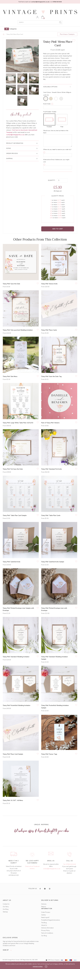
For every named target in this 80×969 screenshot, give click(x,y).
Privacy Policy (45, 930)
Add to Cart (57, 229)
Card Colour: (47, 92)
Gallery (43, 915)
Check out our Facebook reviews (32, 867)
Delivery (43, 904)
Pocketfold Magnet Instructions (50, 920)
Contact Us (6, 904)
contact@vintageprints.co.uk (51, 869)
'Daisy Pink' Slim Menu (10, 376)
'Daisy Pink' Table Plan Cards (50, 515)
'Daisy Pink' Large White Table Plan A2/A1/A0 (18, 423)
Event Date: (47, 104)
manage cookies (38, 966)
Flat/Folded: (47, 112)
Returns (43, 907)
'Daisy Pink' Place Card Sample (13, 754)
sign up (8, 950)
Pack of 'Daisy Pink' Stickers (50, 423)
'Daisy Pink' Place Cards (49, 330)
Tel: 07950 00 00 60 (69, 864)
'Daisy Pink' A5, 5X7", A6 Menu (13, 800)
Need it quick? (45, 917)
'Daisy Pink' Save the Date (11, 284)
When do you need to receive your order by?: (57, 149)
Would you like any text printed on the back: (55, 132)
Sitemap (5, 912)
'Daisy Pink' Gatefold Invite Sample (52, 562)
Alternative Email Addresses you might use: (56, 161)
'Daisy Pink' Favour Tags (49, 754)
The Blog (44, 923)
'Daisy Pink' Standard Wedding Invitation (16, 657)
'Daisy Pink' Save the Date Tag (51, 376)
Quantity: (52, 180)
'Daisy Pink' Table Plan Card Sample (15, 515)
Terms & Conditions (47, 933)
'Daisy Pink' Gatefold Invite (11, 562)
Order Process (45, 912)
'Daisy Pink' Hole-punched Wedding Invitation (18, 330)
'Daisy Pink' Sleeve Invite (49, 284)
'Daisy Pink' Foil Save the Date (13, 469)
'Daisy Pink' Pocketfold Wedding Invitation (16, 705)
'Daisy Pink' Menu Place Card (14, 34)
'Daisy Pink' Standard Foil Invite (51, 469)
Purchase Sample (67, 34)
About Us (44, 925)
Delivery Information (47, 928)
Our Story (6, 907)
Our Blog (5, 909)
